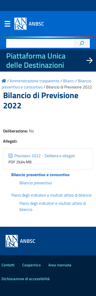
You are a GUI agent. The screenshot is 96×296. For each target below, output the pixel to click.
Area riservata (59, 265)
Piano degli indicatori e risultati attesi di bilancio (51, 195)
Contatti (8, 265)
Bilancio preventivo (35, 183)
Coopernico (31, 265)
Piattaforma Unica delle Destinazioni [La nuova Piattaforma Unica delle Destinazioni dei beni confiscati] (36, 60)
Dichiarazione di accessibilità (26, 279)
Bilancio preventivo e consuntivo (40, 175)
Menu (7, 25)
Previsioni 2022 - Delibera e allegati (41, 156)
